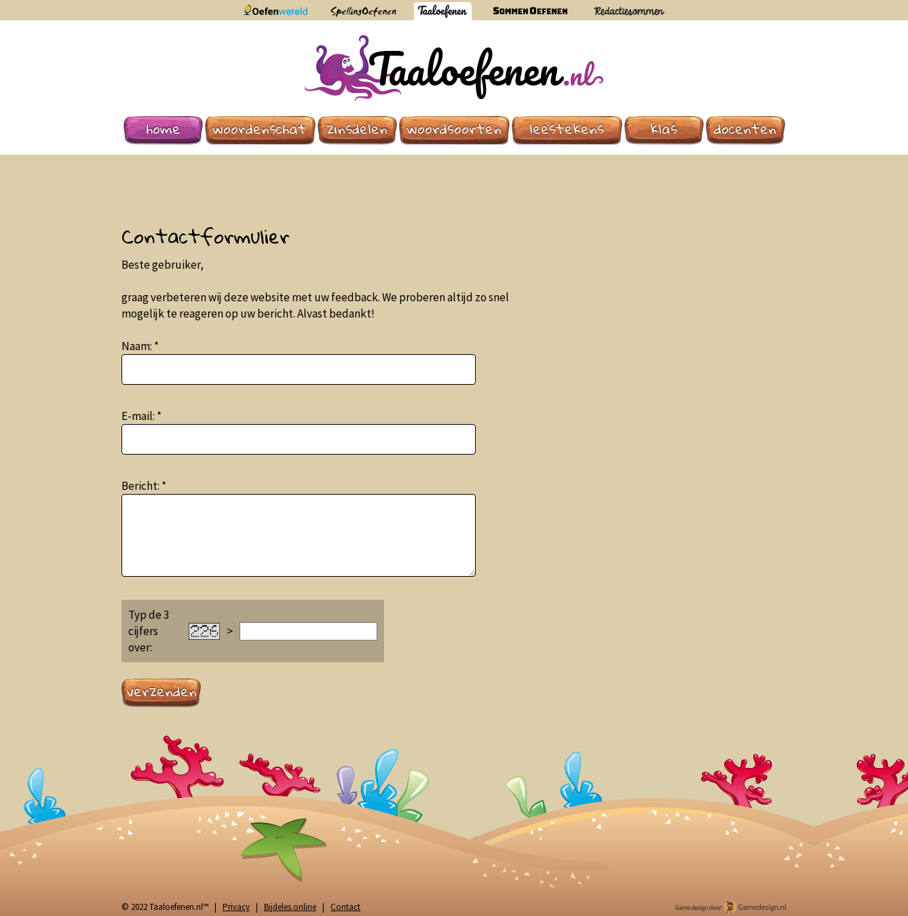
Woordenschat (260, 129)
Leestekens (566, 129)
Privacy (236, 907)
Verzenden (161, 691)
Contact (345, 907)
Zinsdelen (356, 129)
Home (163, 129)
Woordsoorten (454, 129)
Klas (663, 129)
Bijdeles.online (290, 907)
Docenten (745, 129)
